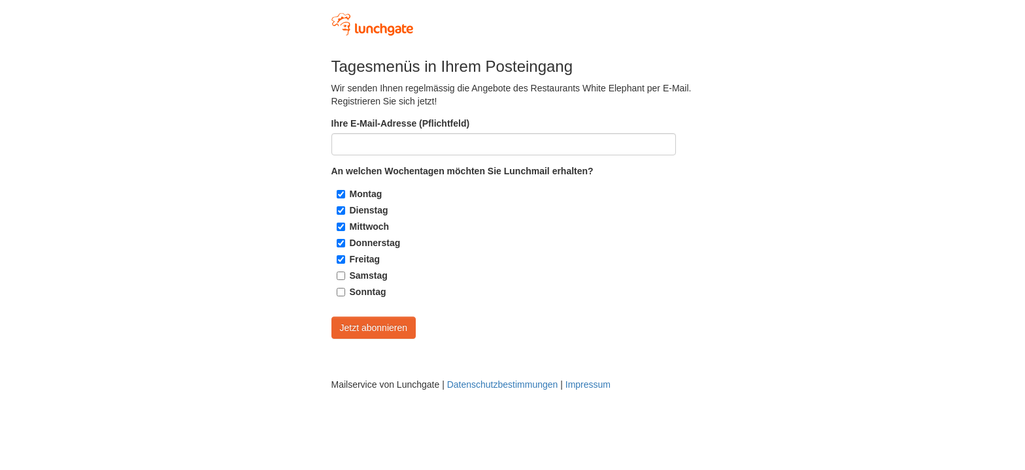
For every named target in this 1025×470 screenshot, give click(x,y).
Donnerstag (375, 243)
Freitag (365, 259)
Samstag (369, 275)
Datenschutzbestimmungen (502, 384)
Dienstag (369, 210)
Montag (366, 194)
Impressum (588, 384)
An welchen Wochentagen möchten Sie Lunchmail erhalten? (462, 171)
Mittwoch (370, 226)
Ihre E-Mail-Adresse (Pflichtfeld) (400, 123)
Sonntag (368, 292)
